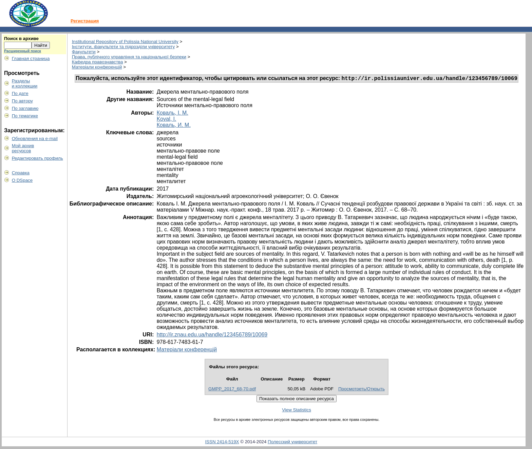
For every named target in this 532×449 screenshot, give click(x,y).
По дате (20, 93)
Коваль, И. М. (174, 126)
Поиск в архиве (21, 38)
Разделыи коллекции (25, 83)
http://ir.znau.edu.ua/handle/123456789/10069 (212, 335)
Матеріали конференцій (97, 67)
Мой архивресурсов (23, 148)
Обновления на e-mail (35, 138)
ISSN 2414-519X (222, 442)
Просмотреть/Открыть (361, 389)
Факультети (84, 51)
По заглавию (25, 108)
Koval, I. (166, 120)
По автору (22, 100)
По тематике (25, 115)
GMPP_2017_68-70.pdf (232, 389)
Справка (21, 172)
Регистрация (85, 20)
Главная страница (31, 58)
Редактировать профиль (37, 158)
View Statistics (296, 410)
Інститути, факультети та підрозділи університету (123, 46)
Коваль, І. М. (172, 114)
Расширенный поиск (22, 51)
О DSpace (22, 180)
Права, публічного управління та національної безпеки (129, 56)
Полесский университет (292, 442)
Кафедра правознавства (97, 61)
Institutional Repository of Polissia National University (125, 41)
